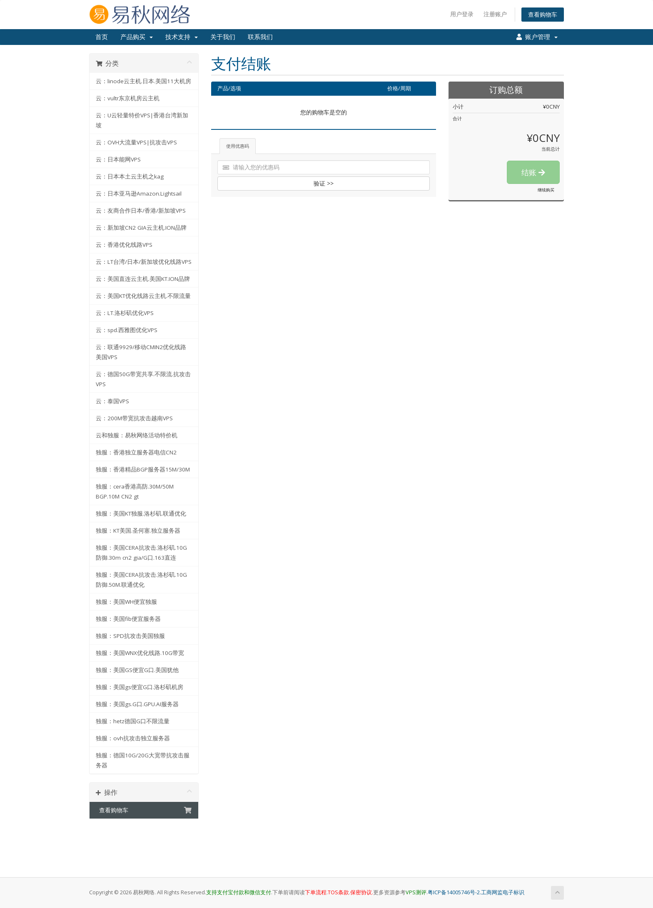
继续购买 (546, 190)
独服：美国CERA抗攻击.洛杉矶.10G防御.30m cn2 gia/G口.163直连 (141, 552)
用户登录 (462, 14)
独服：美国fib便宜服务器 (128, 619)
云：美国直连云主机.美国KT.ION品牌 (143, 279)
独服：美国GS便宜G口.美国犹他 (137, 670)
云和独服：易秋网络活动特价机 (136, 435)
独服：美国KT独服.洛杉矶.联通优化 (141, 513)
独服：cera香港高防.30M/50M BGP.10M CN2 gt (135, 491)
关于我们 (222, 37)
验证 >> (324, 183)
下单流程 (315, 892)
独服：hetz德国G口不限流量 (132, 721)
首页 (101, 37)
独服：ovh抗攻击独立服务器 (133, 738)
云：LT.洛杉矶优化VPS (125, 313)
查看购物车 (542, 14)
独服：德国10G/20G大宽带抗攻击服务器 (142, 760)
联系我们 (260, 37)
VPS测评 (416, 892)
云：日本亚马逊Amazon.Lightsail (139, 193)
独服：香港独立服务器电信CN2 (136, 452)
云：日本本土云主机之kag (130, 176)
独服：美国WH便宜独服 (126, 601)
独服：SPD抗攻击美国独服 (130, 636)
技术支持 (181, 37)
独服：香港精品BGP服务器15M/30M (143, 469)
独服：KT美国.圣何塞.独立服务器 (138, 530)
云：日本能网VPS (118, 159)
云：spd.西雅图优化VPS (126, 330)
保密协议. (361, 892)
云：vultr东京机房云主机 (128, 98)
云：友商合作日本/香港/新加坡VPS (141, 210)
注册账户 (495, 14)
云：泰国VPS (112, 401)
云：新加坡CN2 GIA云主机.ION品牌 (141, 227)
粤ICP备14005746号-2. (454, 892)
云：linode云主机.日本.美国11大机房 (143, 81)
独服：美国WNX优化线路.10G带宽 (140, 653)
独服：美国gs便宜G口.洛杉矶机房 (139, 687)
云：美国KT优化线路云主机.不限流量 (143, 296)
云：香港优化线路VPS (124, 244)
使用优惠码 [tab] (237, 146)
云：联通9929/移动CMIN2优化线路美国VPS (141, 352)
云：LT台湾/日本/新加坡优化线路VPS (144, 261)
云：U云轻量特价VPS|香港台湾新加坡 (142, 120)
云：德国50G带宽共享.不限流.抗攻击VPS (143, 379)
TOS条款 (338, 892)
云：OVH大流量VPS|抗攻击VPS (136, 142)
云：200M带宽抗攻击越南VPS (134, 418)
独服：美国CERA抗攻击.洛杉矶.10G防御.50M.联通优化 (141, 579)
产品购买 (136, 37)
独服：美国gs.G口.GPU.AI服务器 (137, 704)
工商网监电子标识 (502, 892)
